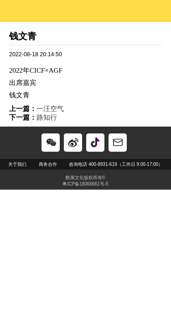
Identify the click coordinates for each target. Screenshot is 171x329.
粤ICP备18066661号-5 (85, 183)
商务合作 (48, 164)
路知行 (46, 117)
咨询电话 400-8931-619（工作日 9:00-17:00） (116, 164)
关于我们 (17, 164)
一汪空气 (50, 108)
